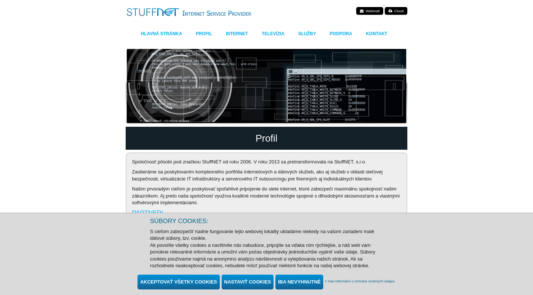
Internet (237, 33)
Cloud (396, 11)
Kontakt (376, 33)
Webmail (370, 11)
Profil (204, 33)
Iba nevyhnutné (299, 282)
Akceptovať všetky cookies (178, 282)
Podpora (341, 33)
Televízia (273, 33)
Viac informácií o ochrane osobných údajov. (360, 281)
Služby (307, 33)
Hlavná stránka (161, 33)
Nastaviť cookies (247, 282)
